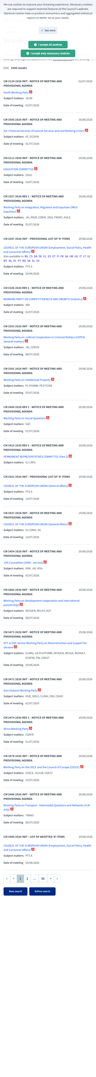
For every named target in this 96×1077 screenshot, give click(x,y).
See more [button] (48, 30)
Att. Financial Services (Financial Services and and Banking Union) (44, 131)
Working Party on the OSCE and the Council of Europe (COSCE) (42, 767)
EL (44, 256)
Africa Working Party (16, 729)
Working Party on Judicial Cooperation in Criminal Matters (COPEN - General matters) (45, 339)
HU (76, 256)
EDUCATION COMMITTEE (19, 169)
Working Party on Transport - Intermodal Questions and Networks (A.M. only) (47, 807)
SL (33, 261)
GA (66, 256)
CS (31, 256)
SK (29, 261)
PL (14, 261)
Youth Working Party (16, 92)
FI (58, 256)
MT (5, 261)
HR (71, 256)
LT (84, 256)
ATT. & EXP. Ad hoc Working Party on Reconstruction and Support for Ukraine (45, 645)
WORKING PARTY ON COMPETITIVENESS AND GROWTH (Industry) (43, 299)
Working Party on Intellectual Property (27, 380)
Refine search (42, 891)
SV (37, 261)
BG (26, 256)
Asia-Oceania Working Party (21, 690)
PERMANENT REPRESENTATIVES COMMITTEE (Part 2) (36, 457)
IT (81, 256)
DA (35, 256)
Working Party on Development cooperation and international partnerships (42, 603)
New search (15, 891)
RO (24, 261)
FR (62, 256)
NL (10, 261)
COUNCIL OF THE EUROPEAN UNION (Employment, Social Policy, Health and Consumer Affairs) (47, 250)
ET (54, 256)
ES (49, 256)
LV (88, 256)
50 (43, 878)
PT (19, 261)
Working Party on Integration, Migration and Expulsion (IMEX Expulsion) (40, 209)
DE (40, 256)
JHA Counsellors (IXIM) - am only (24, 563)
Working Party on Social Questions (25, 418)
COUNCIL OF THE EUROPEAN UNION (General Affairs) (36, 486)
